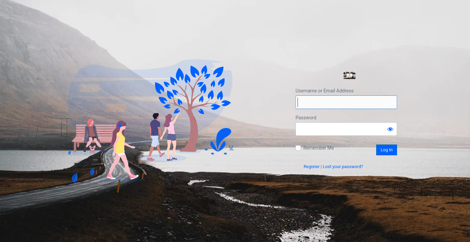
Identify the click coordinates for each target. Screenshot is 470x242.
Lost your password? (343, 166)
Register (312, 166)
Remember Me (318, 148)
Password (306, 117)
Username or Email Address (325, 90)
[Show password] (390, 129)
